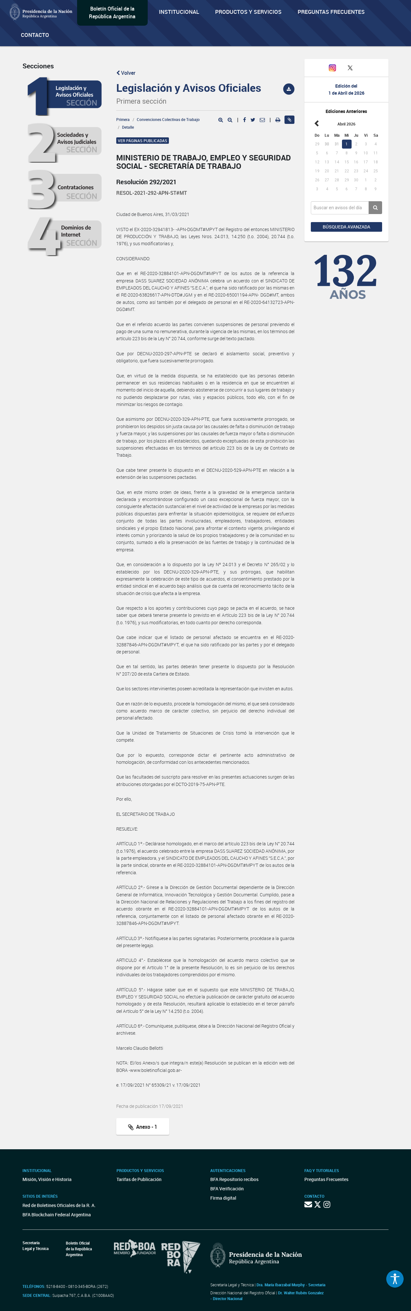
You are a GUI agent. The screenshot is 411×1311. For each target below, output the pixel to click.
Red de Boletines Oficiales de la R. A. (59, 1205)
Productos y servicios (248, 11)
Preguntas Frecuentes (331, 11)
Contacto (35, 35)
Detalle (128, 127)
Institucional (179, 11)
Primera (123, 119)
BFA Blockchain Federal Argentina (56, 1215)
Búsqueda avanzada (346, 227)
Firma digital (223, 1198)
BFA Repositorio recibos (234, 1179)
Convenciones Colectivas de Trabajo (168, 119)
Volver (126, 72)
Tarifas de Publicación (139, 1179)
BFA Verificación (227, 1189)
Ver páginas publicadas (142, 140)
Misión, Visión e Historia (47, 1179)
